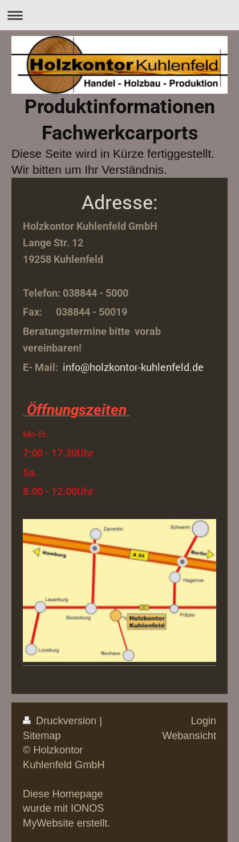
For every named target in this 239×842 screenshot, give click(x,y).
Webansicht (189, 735)
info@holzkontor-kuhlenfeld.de (133, 367)
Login (203, 721)
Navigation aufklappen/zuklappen (119, 15)
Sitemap (42, 735)
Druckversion (61, 721)
